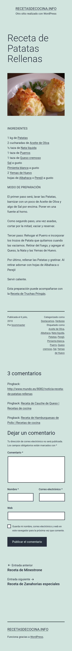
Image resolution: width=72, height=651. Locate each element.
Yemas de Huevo (21, 173)
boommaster (18, 325)
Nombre (13, 489)
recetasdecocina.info (36, 9)
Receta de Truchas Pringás (27, 293)
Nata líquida (29, 148)
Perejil (39, 178)
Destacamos (47, 321)
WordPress (36, 636)
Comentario (15, 452)
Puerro (53, 345)
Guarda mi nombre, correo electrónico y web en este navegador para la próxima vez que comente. (38, 528)
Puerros (25, 153)
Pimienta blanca (17, 168)
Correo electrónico (51, 489)
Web (10, 507)
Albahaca (25, 178)
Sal (9, 163)
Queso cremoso (30, 158)
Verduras (60, 321)
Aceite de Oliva (39, 143)
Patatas (23, 138)
